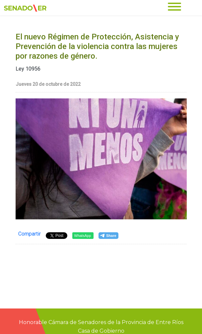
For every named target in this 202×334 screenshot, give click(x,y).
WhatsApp (82, 236)
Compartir (29, 234)
